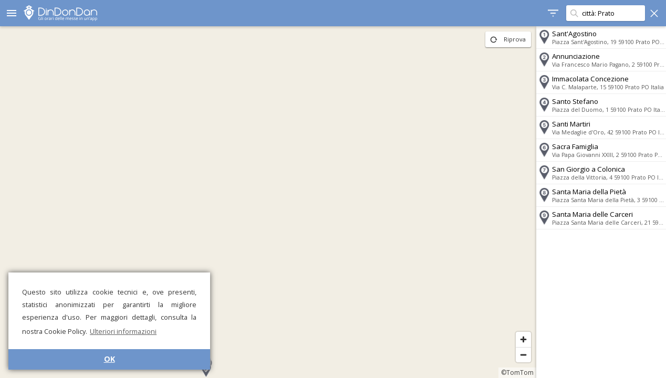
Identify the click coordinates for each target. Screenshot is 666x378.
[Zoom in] (521, 339)
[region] (267, 202)
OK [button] (109, 359)
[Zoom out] (521, 354)
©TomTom (515, 372)
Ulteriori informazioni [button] (123, 331)
